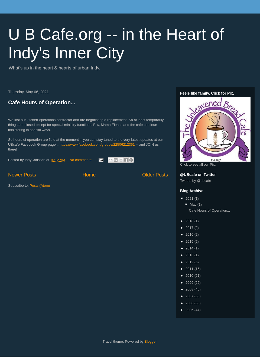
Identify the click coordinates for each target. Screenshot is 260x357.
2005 (190, 310)
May (193, 204)
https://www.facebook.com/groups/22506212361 (97, 144)
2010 (190, 275)
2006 (190, 303)
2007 (190, 296)
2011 (190, 269)
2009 (190, 283)
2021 (190, 198)
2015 (190, 241)
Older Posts (155, 175)
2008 (190, 289)
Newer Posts (22, 175)
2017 (190, 228)
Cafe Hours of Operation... (41, 102)
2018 (190, 221)
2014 (190, 248)
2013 (190, 255)
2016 (190, 234)
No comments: (81, 160)
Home (89, 175)
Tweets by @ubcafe (195, 181)
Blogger (151, 341)
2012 (190, 262)
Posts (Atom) (40, 185)
